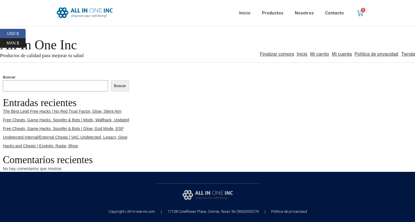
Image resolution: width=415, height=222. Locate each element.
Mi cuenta (342, 54)
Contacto (334, 13)
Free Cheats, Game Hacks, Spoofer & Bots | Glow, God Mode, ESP (63, 128)
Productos (272, 13)
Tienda (408, 54)
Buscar (9, 77)
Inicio (244, 13)
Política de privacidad (376, 54)
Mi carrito (319, 54)
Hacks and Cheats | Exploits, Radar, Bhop (40, 146)
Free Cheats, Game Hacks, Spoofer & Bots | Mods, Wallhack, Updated (66, 120)
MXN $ (16, 43)
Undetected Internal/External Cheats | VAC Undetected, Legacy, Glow (65, 137)
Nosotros (304, 13)
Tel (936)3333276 (245, 211)
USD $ (16, 33)
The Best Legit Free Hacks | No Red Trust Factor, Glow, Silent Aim (62, 111)
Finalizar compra (277, 54)
